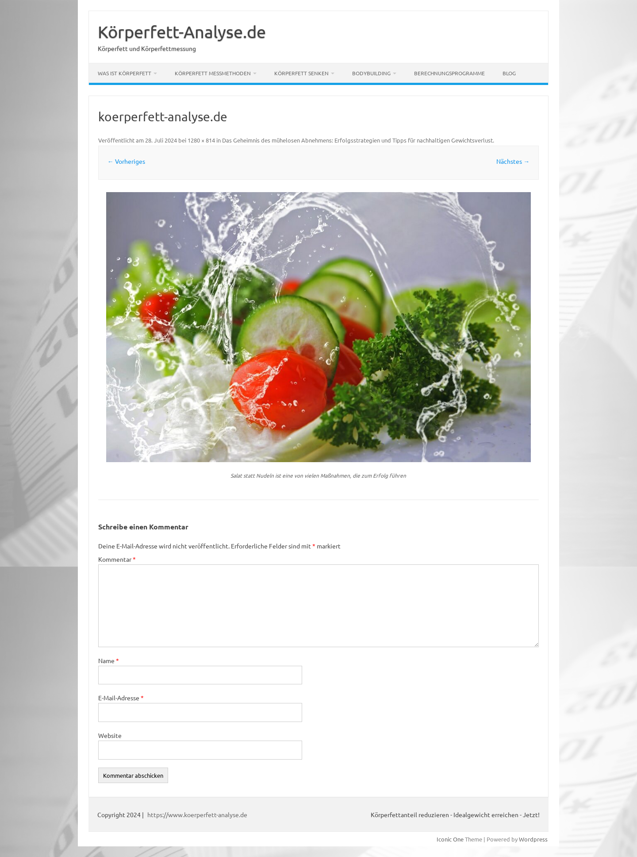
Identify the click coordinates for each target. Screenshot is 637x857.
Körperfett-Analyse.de (182, 31)
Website (110, 735)
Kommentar (117, 559)
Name (108, 660)
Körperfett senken (301, 73)
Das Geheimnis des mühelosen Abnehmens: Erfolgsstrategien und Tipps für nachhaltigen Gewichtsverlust (357, 140)
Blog (509, 73)
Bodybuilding (371, 73)
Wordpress (533, 839)
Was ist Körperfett (124, 73)
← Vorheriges (126, 161)
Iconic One (450, 839)
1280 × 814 (201, 140)
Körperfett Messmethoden (213, 73)
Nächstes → (513, 161)
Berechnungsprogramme (449, 73)
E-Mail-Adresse (121, 698)
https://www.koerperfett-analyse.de (197, 814)
